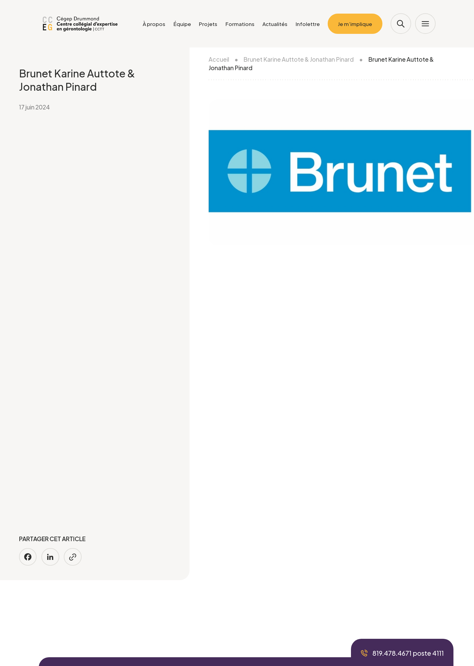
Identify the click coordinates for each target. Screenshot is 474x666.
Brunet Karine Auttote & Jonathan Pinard (298, 59)
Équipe (182, 24)
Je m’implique (355, 24)
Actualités (274, 24)
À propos (154, 24)
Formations (240, 24)
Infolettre (308, 24)
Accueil (219, 59)
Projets (208, 24)
